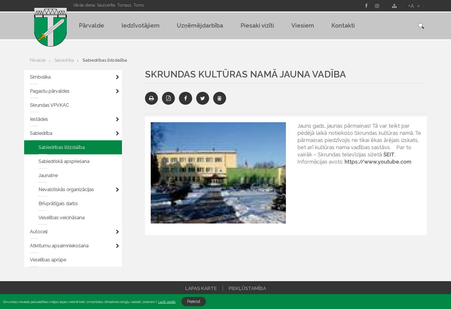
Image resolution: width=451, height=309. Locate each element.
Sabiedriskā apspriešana (64, 161)
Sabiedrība (64, 60)
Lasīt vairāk (167, 302)
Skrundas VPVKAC (49, 105)
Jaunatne (48, 175)
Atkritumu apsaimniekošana (59, 245)
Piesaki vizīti (257, 25)
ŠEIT (389, 154)
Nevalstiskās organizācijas (66, 189)
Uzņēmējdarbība (200, 25)
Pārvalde (91, 25)
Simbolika (40, 77)
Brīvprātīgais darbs (58, 203)
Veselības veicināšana (62, 217)
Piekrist (193, 301)
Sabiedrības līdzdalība (105, 60)
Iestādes (39, 119)
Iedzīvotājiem (140, 25)
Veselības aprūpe (48, 260)
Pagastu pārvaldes (50, 91)
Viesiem (302, 25)
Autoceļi (38, 231)
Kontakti (343, 25)
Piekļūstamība (247, 288)
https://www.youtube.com (378, 162)
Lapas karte (201, 288)
